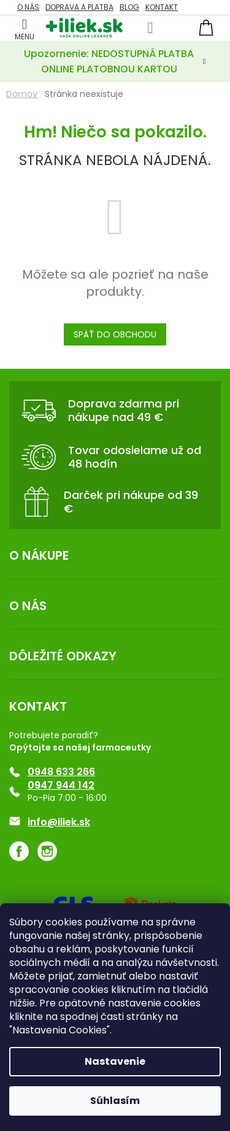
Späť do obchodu (115, 334)
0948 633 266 (61, 772)
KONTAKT (161, 7)
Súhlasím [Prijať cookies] (115, 1101)
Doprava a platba (79, 7)
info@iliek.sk (59, 822)
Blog (129, 7)
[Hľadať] (150, 28)
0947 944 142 (61, 785)
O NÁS (28, 7)
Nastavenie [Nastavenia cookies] (115, 1061)
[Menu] (24, 27)
